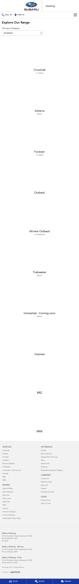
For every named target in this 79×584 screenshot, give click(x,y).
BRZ (4, 477)
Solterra (5, 454)
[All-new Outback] (39, 217)
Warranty (44, 467)
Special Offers (8, 488)
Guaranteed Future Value (12, 518)
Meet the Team (46, 482)
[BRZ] (39, 377)
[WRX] (39, 416)
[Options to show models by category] (22, 33)
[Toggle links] (11, 572)
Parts (42, 460)
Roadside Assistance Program (52, 470)
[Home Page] (39, 6)
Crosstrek (6, 450)
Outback (6, 460)
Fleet (4, 505)
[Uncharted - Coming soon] (39, 299)
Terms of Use (46, 503)
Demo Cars (7, 498)
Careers (43, 488)
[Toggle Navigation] (75, 15)
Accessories (45, 464)
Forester (5, 457)
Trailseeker (6, 467)
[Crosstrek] (39, 56)
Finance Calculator (9, 512)
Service (43, 450)
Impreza (5, 474)
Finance (5, 508)
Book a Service (46, 454)
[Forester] (39, 138)
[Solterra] (39, 97)
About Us (44, 485)
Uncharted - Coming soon (12, 470)
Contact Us (45, 479)
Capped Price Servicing (49, 457)
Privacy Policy (45, 500)
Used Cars (6, 502)
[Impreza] (39, 339)
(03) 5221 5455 (12, 538)
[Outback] (39, 177)
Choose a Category (22, 31)
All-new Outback (9, 464)
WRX (4, 480)
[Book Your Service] (39, 581)
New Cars (6, 495)
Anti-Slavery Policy (47, 492)
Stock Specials (8, 492)
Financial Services (9, 515)
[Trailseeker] (39, 258)
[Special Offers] (66, 581)
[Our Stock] (13, 581)
